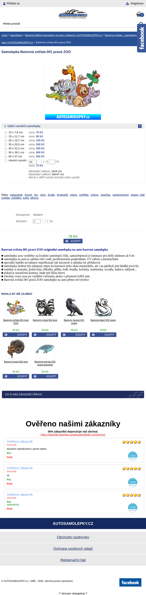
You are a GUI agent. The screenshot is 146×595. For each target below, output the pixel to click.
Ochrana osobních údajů (73, 549)
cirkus (94, 194)
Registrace (137, 3)
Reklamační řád (73, 560)
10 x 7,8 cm (16, 132)
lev (36, 194)
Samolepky (16, 35)
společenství (120, 194)
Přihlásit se (13, 3)
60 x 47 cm (15, 156)
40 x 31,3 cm (16, 148)
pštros (34, 197)
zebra (73, 194)
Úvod (4, 35)
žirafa (51, 194)
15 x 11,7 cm (16, 136)
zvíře (26, 197)
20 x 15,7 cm (16, 140)
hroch (28, 194)
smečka (105, 194)
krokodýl (62, 194)
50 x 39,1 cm (16, 152)
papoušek (16, 194)
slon (43, 194)
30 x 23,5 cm (16, 144)
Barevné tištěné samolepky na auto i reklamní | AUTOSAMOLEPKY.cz (63, 35)
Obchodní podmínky (73, 537)
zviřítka (83, 194)
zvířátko (16, 197)
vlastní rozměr (18, 160)
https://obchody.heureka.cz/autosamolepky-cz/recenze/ (73, 434)
